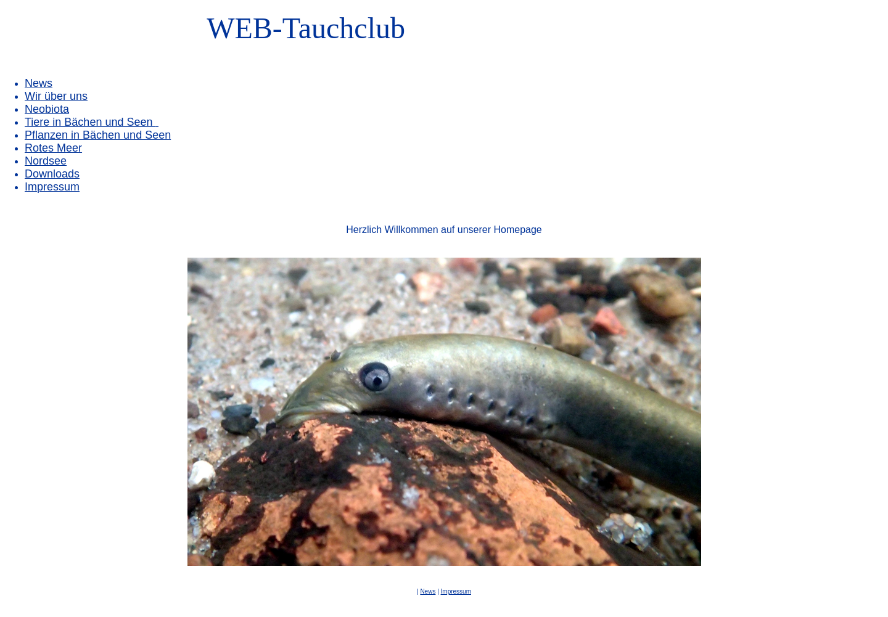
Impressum (456, 591)
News (38, 83)
